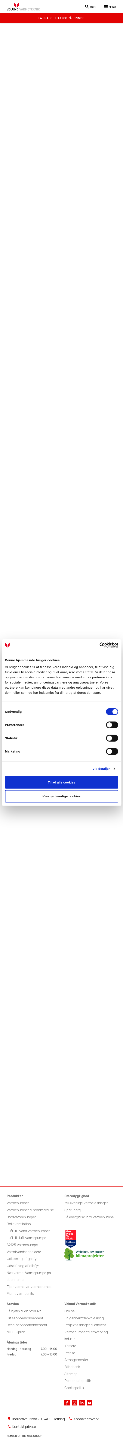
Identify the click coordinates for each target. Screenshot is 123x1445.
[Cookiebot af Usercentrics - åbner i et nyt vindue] (99, 645)
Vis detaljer (101, 768)
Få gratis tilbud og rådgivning (61, 17)
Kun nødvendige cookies (62, 796)
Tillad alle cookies (61, 782)
